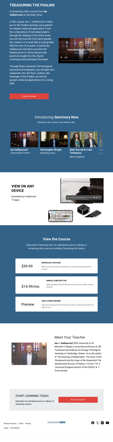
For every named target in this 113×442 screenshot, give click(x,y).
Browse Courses (10, 423)
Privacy (28, 423)
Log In (6, 428)
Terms (21, 423)
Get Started (14, 428)
